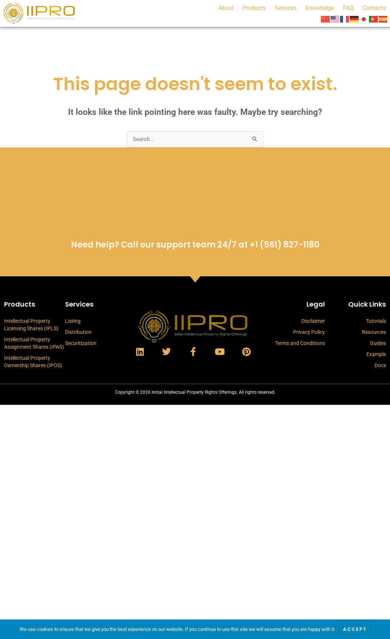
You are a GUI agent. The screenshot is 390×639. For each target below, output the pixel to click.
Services (285, 7)
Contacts (374, 7)
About (226, 7)
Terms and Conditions (300, 343)
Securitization (80, 343)
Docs (380, 365)
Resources (374, 332)
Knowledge (319, 7)
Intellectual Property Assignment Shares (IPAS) (34, 343)
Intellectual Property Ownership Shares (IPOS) (33, 361)
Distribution (78, 332)
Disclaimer (313, 321)
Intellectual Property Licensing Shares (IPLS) (31, 324)
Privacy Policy (309, 332)
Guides (378, 343)
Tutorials (376, 321)
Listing (73, 321)
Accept (355, 629)
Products (254, 7)
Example (376, 354)
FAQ (348, 7)
